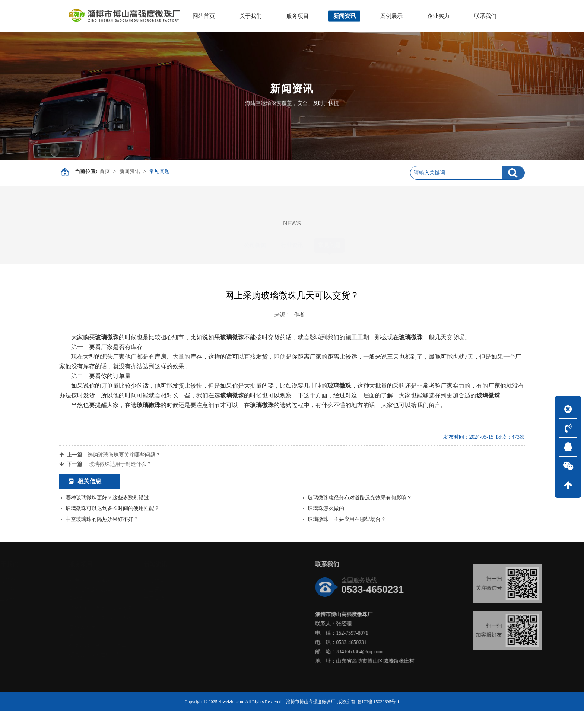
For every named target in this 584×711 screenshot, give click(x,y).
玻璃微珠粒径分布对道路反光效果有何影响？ (360, 497)
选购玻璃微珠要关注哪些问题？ (124, 455)
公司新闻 (255, 245)
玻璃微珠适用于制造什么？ (120, 464)
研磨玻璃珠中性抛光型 (124, 654)
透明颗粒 (108, 636)
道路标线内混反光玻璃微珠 (129, 617)
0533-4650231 (396, 642)
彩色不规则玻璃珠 (118, 580)
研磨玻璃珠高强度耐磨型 (126, 645)
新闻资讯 (129, 171)
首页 (104, 171)
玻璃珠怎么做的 (326, 508)
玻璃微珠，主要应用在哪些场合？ (347, 519)
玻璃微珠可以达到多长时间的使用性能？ (112, 508)
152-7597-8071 (397, 633)
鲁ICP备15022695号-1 (379, 701)
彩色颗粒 (108, 599)
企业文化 (33, 599)
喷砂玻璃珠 (111, 627)
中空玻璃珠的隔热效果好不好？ (102, 519)
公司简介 (33, 580)
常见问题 (159, 171)
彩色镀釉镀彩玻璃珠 (121, 589)
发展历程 (33, 589)
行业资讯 (292, 245)
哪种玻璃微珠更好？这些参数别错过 (107, 497)
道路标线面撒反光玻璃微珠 (129, 608)
